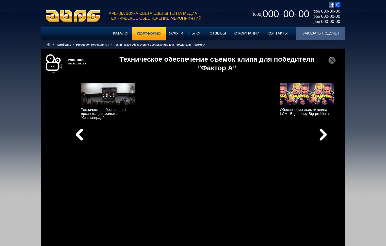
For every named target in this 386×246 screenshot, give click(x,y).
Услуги (176, 33)
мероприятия (77, 61)
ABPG (73, 16)
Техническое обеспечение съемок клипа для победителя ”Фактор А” (160, 44)
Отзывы (218, 33)
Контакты (278, 33)
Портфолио (149, 33)
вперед (241, 140)
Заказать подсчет (321, 33)
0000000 (281, 13)
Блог (196, 33)
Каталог (121, 33)
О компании (246, 33)
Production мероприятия (92, 44)
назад (92, 135)
